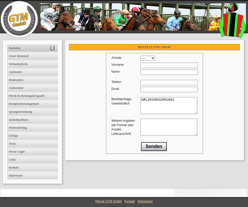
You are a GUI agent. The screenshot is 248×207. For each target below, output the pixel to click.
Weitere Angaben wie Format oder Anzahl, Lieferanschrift (123, 130)
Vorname (117, 65)
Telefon (116, 82)
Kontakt (130, 201)
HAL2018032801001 (168, 107)
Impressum (145, 201)
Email (115, 89)
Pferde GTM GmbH (108, 201)
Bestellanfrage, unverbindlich (121, 101)
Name (115, 71)
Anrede (116, 58)
